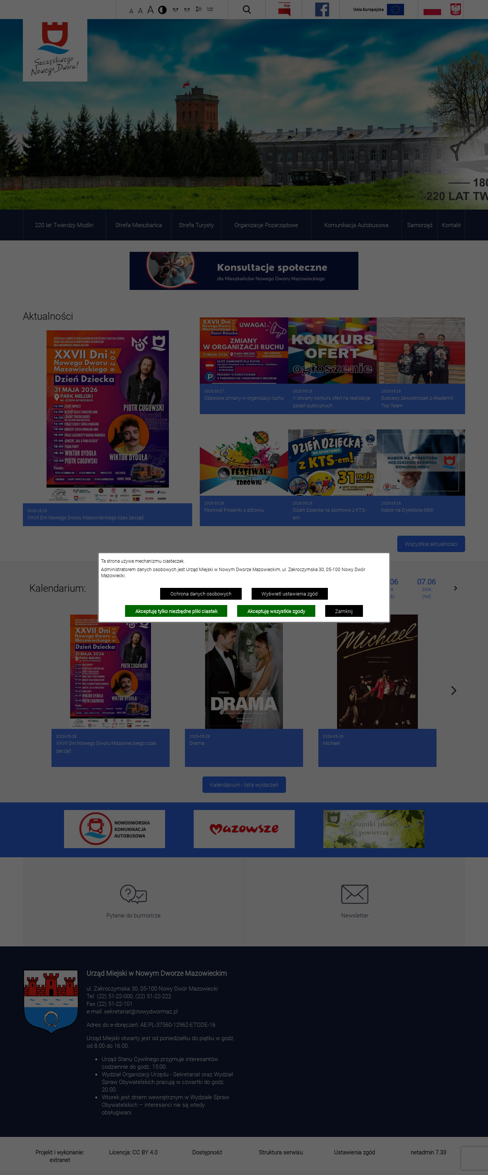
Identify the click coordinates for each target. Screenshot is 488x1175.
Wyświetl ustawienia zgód (290, 593)
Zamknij (344, 611)
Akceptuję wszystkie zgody (276, 611)
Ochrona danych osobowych (200, 593)
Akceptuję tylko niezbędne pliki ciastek (176, 611)
